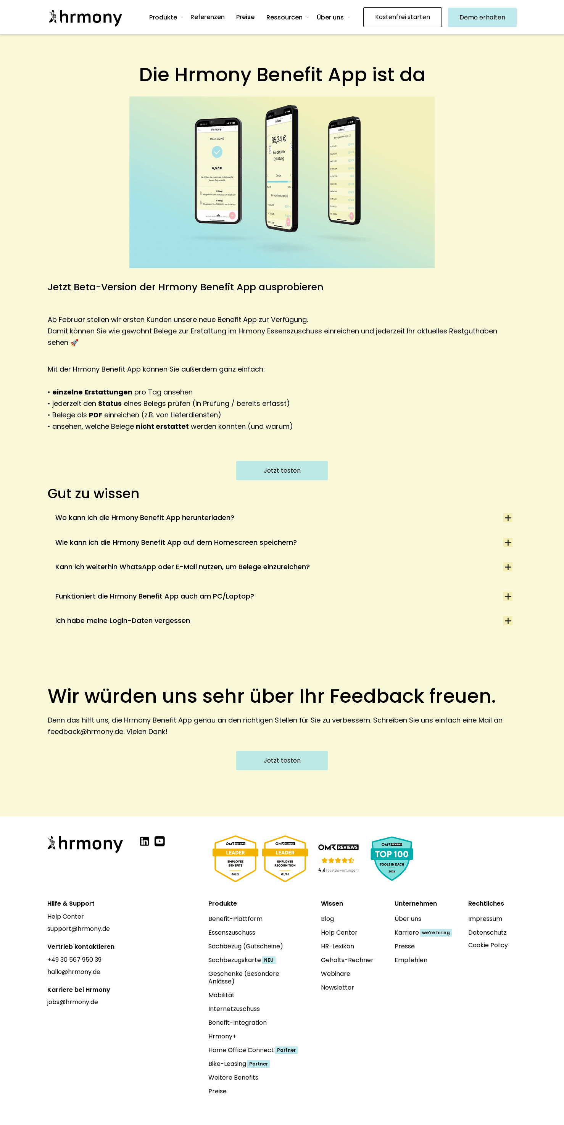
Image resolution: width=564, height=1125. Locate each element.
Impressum (485, 918)
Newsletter (337, 987)
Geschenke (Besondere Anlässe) (243, 977)
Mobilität (221, 995)
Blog (327, 918)
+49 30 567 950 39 (74, 959)
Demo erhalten (482, 17)
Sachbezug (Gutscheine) (245, 946)
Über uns (330, 17)
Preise (217, 1091)
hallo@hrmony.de (73, 971)
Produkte (163, 17)
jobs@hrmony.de (72, 1002)
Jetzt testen (282, 470)
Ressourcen (284, 17)
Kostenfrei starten (402, 17)
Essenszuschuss (231, 932)
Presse (405, 946)
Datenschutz (487, 932)
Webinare (335, 973)
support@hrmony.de (78, 928)
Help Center (65, 916)
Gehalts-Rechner (347, 960)
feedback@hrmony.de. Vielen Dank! (108, 731)
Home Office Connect (241, 1050)
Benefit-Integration (237, 1022)
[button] (169, 17)
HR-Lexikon (337, 946)
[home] (85, 17)
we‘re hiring (436, 932)
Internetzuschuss (234, 1008)
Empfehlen (411, 960)
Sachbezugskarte (234, 960)
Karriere (407, 932)
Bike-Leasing (227, 1063)
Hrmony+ (222, 1036)
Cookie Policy (488, 945)
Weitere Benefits (233, 1077)
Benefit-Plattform (235, 918)
